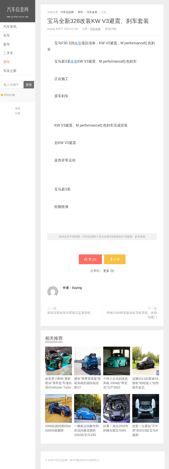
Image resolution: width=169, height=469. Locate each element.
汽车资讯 (10, 26)
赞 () (90, 259)
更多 (106, 271)
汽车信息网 (17, 11)
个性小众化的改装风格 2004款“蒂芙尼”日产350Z (116, 368)
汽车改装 (92, 12)
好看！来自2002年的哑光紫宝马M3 (116, 413)
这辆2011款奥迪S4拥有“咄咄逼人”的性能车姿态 (145, 368)
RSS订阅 (8, 95)
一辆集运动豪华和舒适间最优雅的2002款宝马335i (87, 415)
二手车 (8, 53)
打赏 (115, 259)
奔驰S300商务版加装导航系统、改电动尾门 (132, 315)
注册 (17, 113)
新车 (6, 44)
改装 (77, 43)
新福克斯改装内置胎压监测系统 (68, 312)
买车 (6, 35)
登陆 (17, 108)
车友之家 (10, 71)
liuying (77, 288)
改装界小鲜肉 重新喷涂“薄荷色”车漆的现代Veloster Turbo (58, 368)
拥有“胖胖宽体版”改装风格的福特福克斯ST (87, 368)
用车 (6, 62)
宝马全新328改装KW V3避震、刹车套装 (98, 21)
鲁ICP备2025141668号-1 (84, 460)
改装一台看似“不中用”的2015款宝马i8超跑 (145, 415)
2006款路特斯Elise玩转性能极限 (58, 413)
